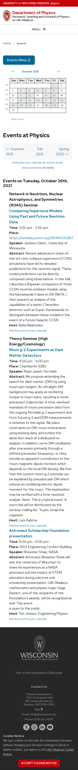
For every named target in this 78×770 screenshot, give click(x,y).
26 (30, 105)
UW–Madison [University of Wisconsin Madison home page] (26, 3)
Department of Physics (34, 12)
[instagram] (34, 727)
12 (29, 95)
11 (20, 95)
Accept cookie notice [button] (39, 763)
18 (21, 100)
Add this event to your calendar (28, 330)
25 (21, 105)
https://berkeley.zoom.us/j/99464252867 (41, 238)
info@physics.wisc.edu (43, 714)
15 (54, 95)
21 (46, 100)
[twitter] (26, 727)
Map (39, 709)
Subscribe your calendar (27, 162)
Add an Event (17, 119)
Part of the (39, 673)
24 (13, 105)
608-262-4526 (43, 719)
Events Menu (19, 60)
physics (55, 3)
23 (62, 100)
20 (38, 100)
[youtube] (50, 727)
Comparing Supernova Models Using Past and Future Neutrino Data (37, 216)
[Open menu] (39, 29)
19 (30, 100)
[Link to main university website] (39, 661)
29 (55, 105)
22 (54, 100)
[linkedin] (42, 727)
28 (46, 105)
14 (46, 95)
